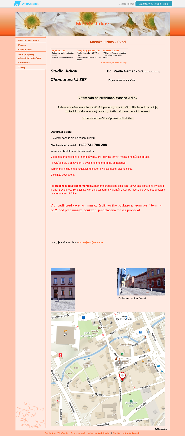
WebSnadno (30, 4)
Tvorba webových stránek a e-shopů (114, 63)
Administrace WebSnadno (57, 433)
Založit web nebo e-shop (153, 3)
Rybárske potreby (111, 50)
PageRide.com (58, 50)
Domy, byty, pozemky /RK (88, 50)
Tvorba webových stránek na (90, 433)
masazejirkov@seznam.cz (91, 242)
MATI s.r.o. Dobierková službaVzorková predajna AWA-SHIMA (114, 55)
